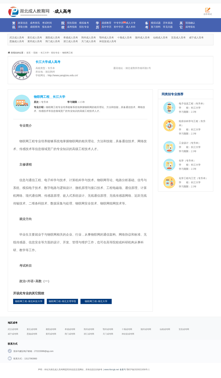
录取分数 (23, 26)
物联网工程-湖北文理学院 (62, 301)
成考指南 (72, 26)
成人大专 (131, 22)
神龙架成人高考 (107, 41)
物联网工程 (67, 53)
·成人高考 (39, 12)
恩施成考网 (32, 334)
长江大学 (45, 53)
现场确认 (190, 22)
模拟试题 (156, 22)
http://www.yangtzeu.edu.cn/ (63, 75)
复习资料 (156, 26)
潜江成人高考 (70, 41)
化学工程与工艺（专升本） (193, 178)
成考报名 (190, 26)
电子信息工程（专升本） (192, 103)
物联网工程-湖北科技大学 (28, 301)
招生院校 (72, 22)
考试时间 (47, 22)
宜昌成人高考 (178, 37)
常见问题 (168, 26)
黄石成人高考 (34, 37)
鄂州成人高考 (106, 37)
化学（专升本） (187, 160)
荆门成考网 (70, 334)
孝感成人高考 (70, 37)
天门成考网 (108, 334)
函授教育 (106, 22)
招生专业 (84, 26)
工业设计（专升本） (190, 143)
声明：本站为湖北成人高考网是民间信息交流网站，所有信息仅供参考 (70, 369)
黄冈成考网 (51, 334)
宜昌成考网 (184, 329)
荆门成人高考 (52, 41)
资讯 (13, 25)
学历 (97, 25)
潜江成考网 (89, 334)
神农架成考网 (128, 334)
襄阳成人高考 (52, 37)
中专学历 (118, 22)
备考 (146, 25)
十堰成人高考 (124, 37)
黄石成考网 (32, 329)
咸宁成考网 (13, 334)
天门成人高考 (88, 41)
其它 (181, 25)
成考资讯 (35, 22)
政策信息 (23, 22)
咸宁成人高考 (196, 37)
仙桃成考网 (165, 329)
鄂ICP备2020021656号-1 (138, 369)
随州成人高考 (142, 37)
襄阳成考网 (51, 329)
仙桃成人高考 (160, 37)
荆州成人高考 (88, 37)
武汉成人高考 (16, 37)
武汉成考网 (13, 329)
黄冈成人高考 (34, 41)
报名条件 (47, 26)
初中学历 (118, 26)
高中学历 (106, 26)
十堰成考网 (127, 329)
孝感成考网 (70, 329)
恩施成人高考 (16, 41)
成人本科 (131, 26)
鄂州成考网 (108, 329)
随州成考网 (146, 329)
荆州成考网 (89, 329)
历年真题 (168, 22)
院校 (62, 25)
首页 (28, 53)
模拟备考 (84, 22)
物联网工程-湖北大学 (96, 301)
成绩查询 (35, 26)
